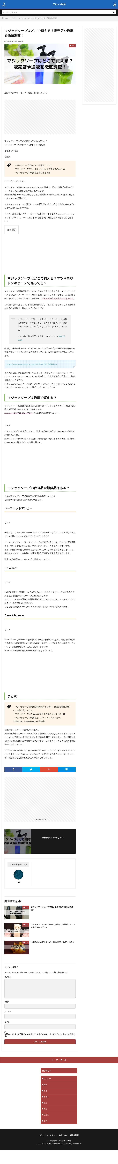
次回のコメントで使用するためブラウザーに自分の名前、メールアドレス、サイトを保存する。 (39, 1035)
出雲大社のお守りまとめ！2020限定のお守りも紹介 (53, 943)
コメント (7, 977)
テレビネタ (48, 1079)
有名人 (46, 1098)
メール (7, 1012)
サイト (7, 1022)
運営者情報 (74, 1138)
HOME (6, 18)
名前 (6, 1002)
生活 (13, 18)
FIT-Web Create (55, 1147)
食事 (45, 1124)
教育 (45, 1092)
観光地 (46, 1118)
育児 (45, 1111)
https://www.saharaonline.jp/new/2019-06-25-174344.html (32, 364)
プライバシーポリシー (48, 1138)
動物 (45, 1086)
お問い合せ (63, 1138)
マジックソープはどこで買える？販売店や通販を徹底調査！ (39, 18)
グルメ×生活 (59, 4)
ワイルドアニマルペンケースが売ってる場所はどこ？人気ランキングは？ (52, 926)
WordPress (78, 1147)
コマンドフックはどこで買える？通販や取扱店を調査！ (52, 908)
